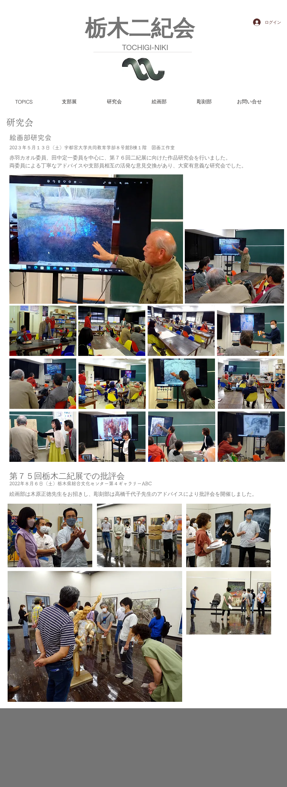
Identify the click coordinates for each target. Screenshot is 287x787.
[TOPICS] (25, 101)
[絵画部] (159, 101)
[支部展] (69, 101)
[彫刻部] (204, 101)
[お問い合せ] (249, 101)
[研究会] (114, 101)
